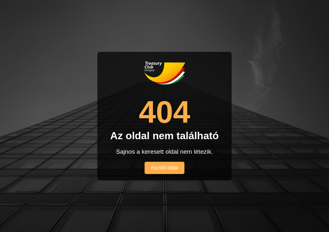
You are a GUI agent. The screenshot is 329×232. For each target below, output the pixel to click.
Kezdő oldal (164, 167)
